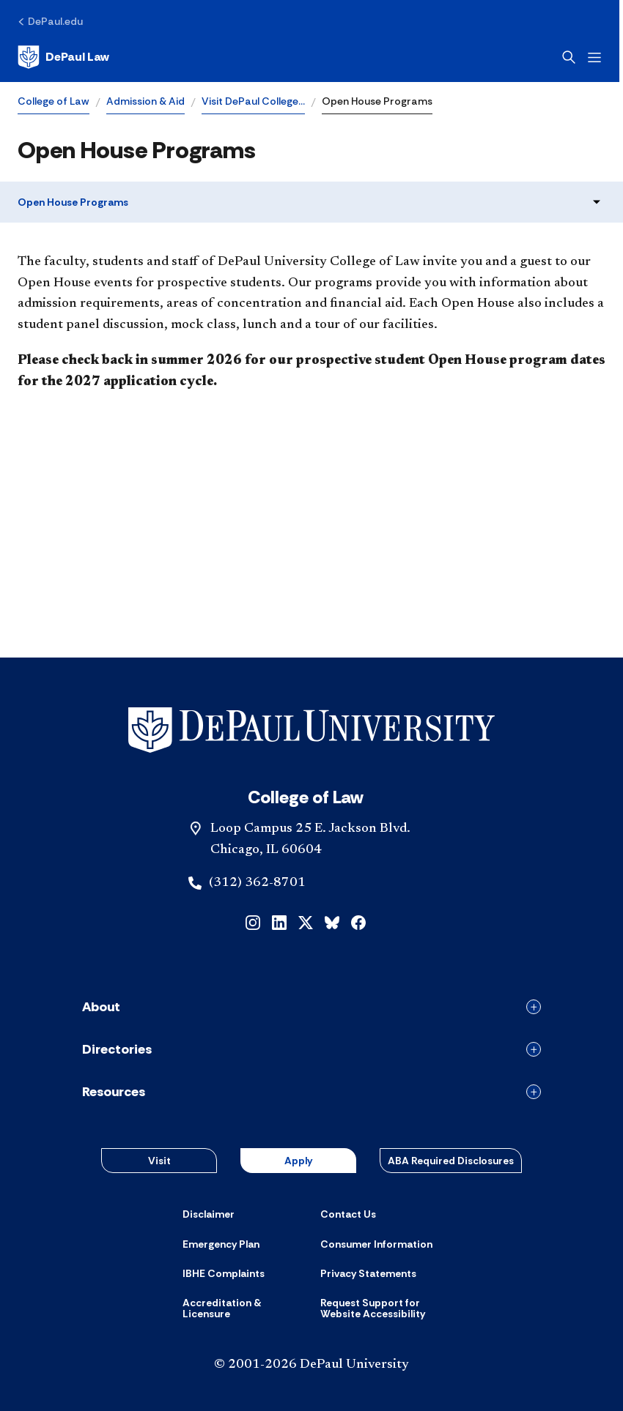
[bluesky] (332, 920)
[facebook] (358, 920)
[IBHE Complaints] (224, 1273)
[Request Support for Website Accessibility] (380, 1309)
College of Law (53, 101)
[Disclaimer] (209, 1214)
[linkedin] (279, 920)
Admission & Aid (145, 101)
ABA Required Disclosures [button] (451, 1160)
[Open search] (572, 57)
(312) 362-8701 (257, 883)
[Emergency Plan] (221, 1244)
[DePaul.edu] (50, 21)
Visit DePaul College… (253, 101)
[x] (305, 920)
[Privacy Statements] (368, 1273)
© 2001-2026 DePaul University (311, 1364)
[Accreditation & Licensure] (243, 1309)
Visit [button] (159, 1160)
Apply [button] (298, 1160)
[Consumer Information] (376, 1244)
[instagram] (253, 920)
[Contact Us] (348, 1214)
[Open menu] (598, 57)
